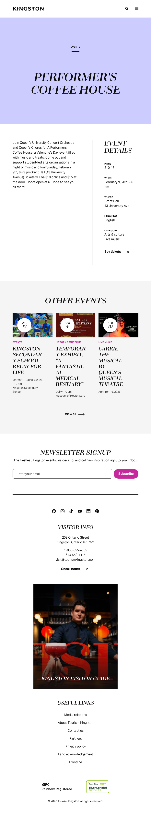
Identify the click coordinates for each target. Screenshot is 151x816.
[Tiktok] (71, 511)
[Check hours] (75, 569)
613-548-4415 (75, 555)
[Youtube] (79, 511)
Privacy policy (79, 746)
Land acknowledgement (79, 754)
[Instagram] (62, 511)
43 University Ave (116, 206)
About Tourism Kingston (79, 723)
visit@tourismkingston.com (76, 560)
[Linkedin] (88, 511)
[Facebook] (54, 511)
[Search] (127, 9)
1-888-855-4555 (75, 550)
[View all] (75, 414)
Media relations (79, 715)
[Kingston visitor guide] (75, 636)
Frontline (79, 762)
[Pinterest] (97, 511)
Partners (79, 738)
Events (75, 46)
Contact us (79, 731)
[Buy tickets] (117, 251)
